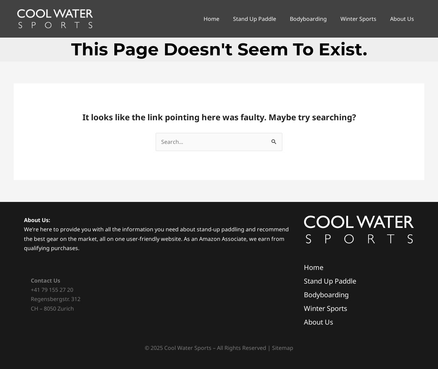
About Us (402, 19)
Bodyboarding (308, 19)
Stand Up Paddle (254, 19)
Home (211, 19)
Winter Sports (358, 19)
